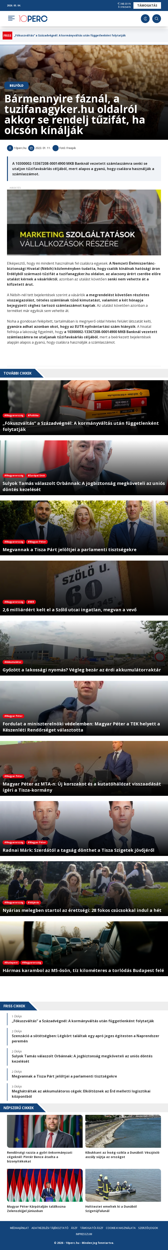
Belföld (16, 85)
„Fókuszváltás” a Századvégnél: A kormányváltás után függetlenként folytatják (70, 35)
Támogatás (147, 5)
